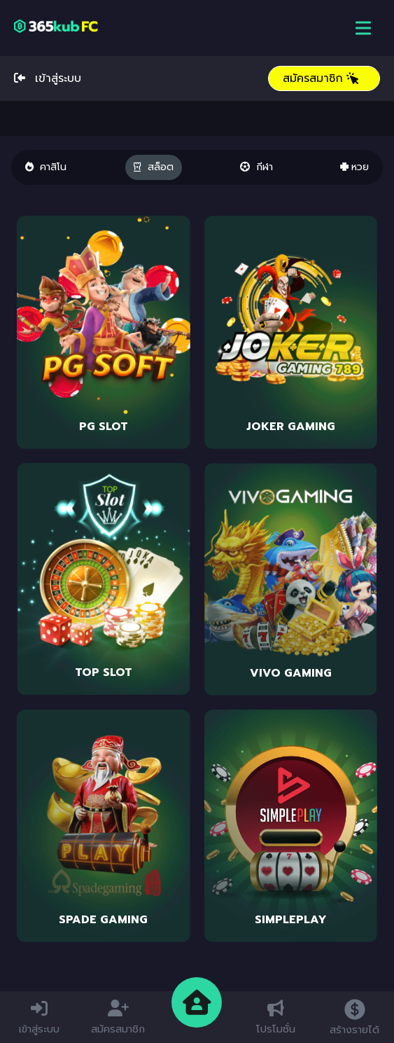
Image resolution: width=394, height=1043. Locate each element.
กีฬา (256, 167)
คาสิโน (45, 167)
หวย (354, 167)
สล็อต (154, 167)
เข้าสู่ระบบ (47, 78)
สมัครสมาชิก (321, 78)
